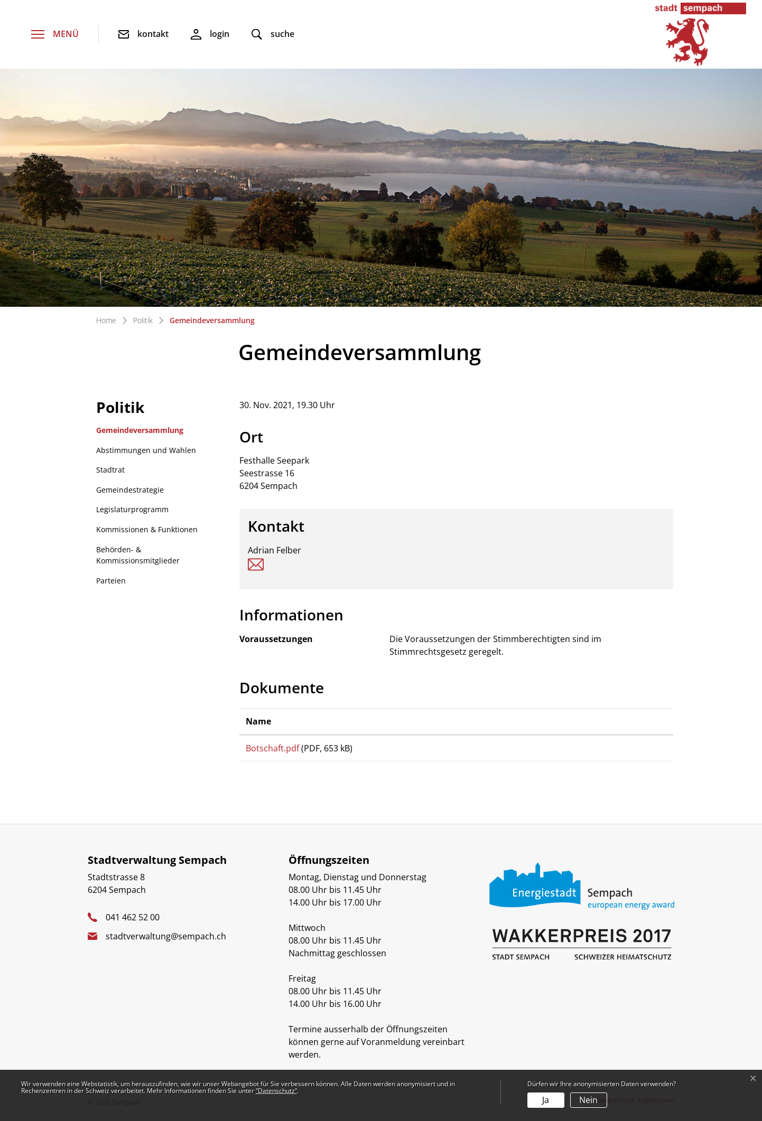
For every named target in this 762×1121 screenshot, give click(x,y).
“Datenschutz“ (276, 1090)
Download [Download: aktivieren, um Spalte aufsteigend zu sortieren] (530, 721)
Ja (545, 1100)
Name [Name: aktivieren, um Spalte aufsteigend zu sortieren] (258, 721)
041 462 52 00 (133, 926)
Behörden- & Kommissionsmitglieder (138, 555)
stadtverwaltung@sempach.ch (166, 945)
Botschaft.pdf (272, 748)
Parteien (111, 581)
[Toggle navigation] (55, 34)
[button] (273, 34)
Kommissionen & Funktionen (147, 529)
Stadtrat (110, 470)
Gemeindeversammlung (139, 432)
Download (588, 753)
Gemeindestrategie (130, 490)
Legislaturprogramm (132, 509)
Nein (588, 1100)
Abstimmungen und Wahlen (146, 450)
